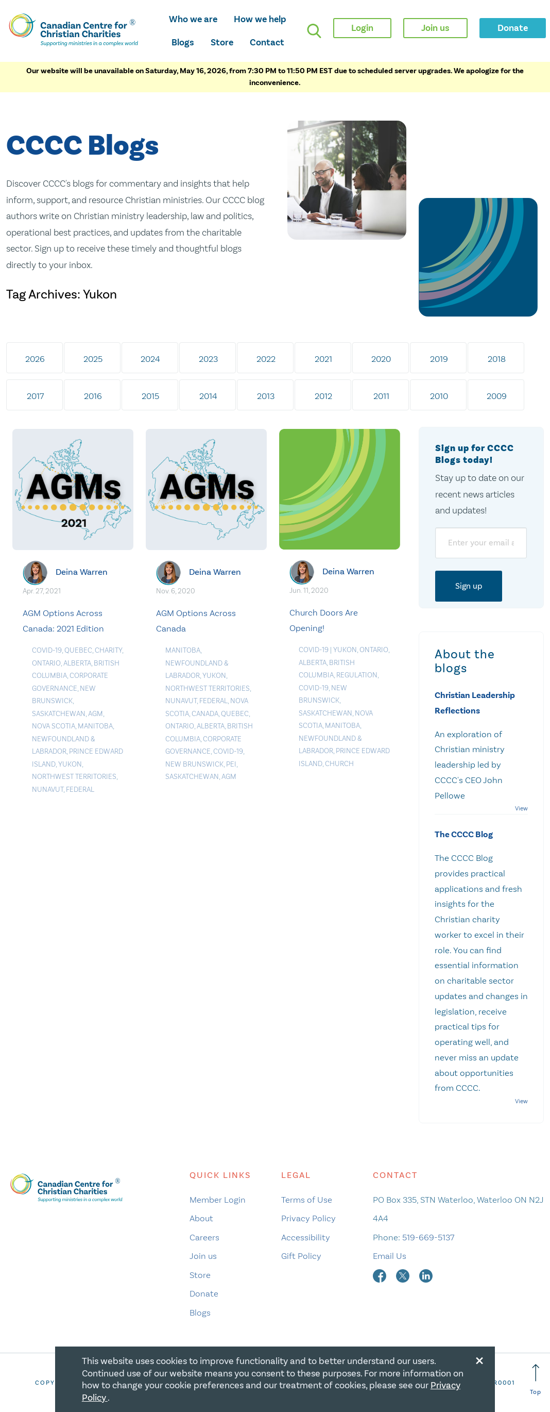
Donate (204, 1293)
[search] (314, 31)
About (201, 1218)
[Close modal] (479, 1359)
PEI (231, 764)
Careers (204, 1237)
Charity (108, 650)
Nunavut (47, 789)
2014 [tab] (208, 396)
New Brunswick (194, 764)
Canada (205, 713)
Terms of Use (306, 1199)
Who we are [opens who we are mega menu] (193, 19)
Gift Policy (301, 1256)
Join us (203, 1256)
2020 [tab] (381, 359)
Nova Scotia (53, 726)
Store (222, 42)
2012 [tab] (323, 396)
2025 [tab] (92, 359)
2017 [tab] (35, 396)
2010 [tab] (439, 396)
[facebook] (380, 1275)
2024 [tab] (150, 359)
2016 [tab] (93, 396)
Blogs (182, 42)
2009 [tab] (497, 396)
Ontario (46, 663)
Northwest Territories (74, 776)
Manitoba (95, 726)
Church (339, 763)
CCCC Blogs (82, 146)
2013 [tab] (265, 396)
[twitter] (403, 1275)
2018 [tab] (497, 359)
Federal (80, 789)
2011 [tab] (381, 396)
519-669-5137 (428, 1237)
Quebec (78, 650)
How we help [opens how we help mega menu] (260, 19)
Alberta (77, 663)
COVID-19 (47, 650)
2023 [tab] (208, 359)
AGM (95, 713)
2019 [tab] (439, 359)
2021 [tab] (323, 359)
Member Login (218, 1199)
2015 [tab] (150, 396)
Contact (267, 42)
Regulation (356, 675)
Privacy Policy (308, 1218)
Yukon (70, 764)
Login (362, 28)
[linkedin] (426, 1275)
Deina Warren (82, 572)
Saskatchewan (58, 713)
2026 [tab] (35, 359)
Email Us (389, 1256)
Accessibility (305, 1237)
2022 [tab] (266, 359)
